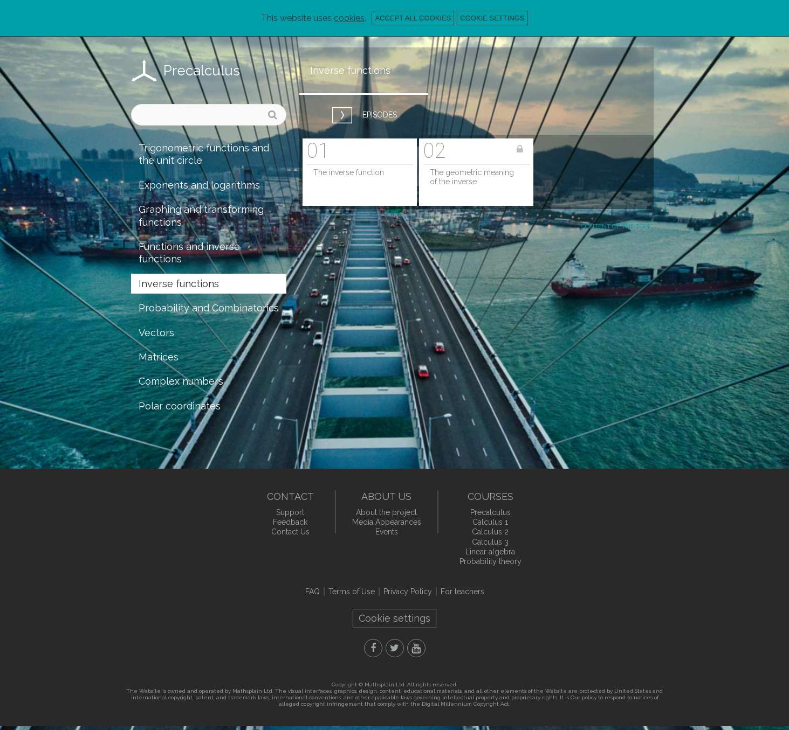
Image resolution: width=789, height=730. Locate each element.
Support (290, 512)
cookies (349, 18)
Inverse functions (179, 283)
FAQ (312, 591)
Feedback (290, 522)
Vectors (156, 332)
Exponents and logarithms (199, 185)
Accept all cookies (413, 18)
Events (386, 531)
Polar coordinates (180, 406)
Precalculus (201, 70)
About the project (386, 512)
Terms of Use (351, 591)
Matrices (159, 357)
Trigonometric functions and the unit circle (204, 154)
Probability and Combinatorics (209, 308)
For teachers (462, 591)
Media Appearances (386, 522)
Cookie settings (492, 18)
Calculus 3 (490, 542)
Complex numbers (181, 381)
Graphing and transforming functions (201, 215)
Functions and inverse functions (189, 253)
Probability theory (490, 561)
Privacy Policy (407, 591)
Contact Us (290, 531)
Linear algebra (490, 551)
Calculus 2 (490, 531)
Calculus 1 (490, 522)
